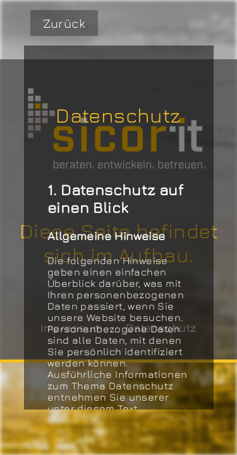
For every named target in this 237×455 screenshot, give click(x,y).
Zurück (64, 23)
